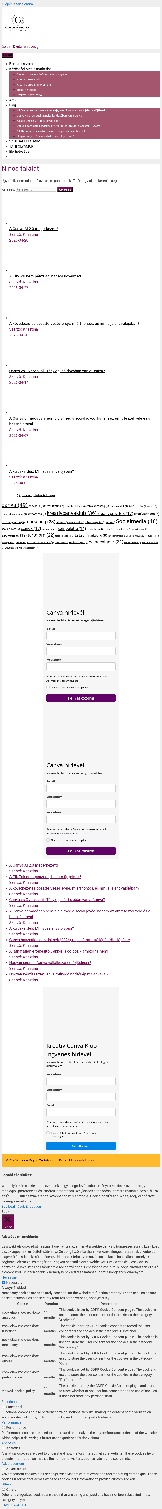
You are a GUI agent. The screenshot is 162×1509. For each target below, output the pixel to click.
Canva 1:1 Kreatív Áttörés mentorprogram (42, 74)
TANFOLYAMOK (21, 146)
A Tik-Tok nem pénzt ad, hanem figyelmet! (45, 276)
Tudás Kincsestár (27, 89)
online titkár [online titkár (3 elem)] (76, 522)
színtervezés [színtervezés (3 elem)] (126, 529)
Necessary (14, 1282)
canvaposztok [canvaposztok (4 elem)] (119, 506)
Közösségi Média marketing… (31, 69)
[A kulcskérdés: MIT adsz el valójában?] (23, 465)
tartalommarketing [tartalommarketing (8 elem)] (91, 535)
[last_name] (81, 651)
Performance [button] (11, 1422)
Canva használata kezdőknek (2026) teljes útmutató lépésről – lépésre (58, 125)
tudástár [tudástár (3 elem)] (154, 536)
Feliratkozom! (81, 698)
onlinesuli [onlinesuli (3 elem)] (62, 522)
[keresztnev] (81, 1081)
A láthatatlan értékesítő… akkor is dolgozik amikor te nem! (51, 131)
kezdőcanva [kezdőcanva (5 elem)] (37, 514)
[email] (81, 636)
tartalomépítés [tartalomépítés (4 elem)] (138, 535)
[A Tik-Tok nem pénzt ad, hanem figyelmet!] (23, 270)
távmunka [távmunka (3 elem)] (22, 542)
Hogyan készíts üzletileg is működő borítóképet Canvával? (58, 974)
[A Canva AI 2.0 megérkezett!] (23, 223)
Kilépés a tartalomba (17, 4)
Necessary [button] (10, 1277)
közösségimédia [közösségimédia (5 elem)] (13, 522)
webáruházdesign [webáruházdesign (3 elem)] (28, 548)
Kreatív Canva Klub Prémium (34, 84)
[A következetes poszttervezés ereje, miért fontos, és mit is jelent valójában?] (23, 317)
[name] (81, 666)
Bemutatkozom (21, 64)
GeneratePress (82, 1160)
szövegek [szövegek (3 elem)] (141, 529)
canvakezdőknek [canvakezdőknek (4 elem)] (75, 506)
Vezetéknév (54, 644)
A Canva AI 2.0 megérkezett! (33, 228)
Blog (12, 105)
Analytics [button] (9, 1443)
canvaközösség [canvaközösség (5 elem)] (97, 506)
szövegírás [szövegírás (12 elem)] (14, 535)
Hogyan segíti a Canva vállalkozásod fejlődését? (45, 136)
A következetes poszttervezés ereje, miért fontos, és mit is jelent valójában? (61, 110)
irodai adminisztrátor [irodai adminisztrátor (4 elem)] (14, 514)
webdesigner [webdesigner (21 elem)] (106, 541)
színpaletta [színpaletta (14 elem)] (72, 528)
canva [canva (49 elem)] (15, 505)
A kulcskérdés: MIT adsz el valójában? (39, 120)
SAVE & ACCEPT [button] (14, 1505)
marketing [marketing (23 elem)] (40, 521)
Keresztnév (53, 659)
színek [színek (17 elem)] (31, 528)
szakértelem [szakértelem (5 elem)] (11, 528)
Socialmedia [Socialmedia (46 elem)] (137, 521)
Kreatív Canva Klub (28, 79)
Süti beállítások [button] (13, 1206)
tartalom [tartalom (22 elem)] (41, 535)
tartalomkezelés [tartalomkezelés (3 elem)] (64, 536)
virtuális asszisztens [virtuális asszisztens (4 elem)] (41, 542)
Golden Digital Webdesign (21, 47)
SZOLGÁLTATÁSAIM (24, 141)
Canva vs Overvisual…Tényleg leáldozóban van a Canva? (50, 115)
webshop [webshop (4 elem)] (11, 548)
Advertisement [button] (13, 1464)
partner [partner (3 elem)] (110, 522)
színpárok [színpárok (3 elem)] (112, 529)
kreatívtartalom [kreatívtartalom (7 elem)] (146, 514)
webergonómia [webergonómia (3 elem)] (132, 542)
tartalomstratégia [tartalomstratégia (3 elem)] (118, 536)
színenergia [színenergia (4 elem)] (49, 529)
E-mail (50, 628)
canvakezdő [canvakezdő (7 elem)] (53, 506)
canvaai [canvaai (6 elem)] (35, 506)
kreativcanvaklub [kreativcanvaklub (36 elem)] (72, 513)
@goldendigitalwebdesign (36, 495)
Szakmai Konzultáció (29, 94)
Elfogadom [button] (34, 1206)
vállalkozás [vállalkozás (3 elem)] (61, 542)
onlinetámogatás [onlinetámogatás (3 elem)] (94, 522)
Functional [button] (9, 1402)
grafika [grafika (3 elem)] (152, 506)
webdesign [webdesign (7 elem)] (78, 542)
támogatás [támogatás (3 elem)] (8, 542)
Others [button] (7, 1484)
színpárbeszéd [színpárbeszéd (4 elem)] (96, 529)
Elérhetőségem (20, 151)
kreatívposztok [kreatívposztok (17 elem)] (115, 513)
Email (50, 1105)
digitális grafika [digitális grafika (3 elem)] (138, 506)
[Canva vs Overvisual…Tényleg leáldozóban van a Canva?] (23, 365)
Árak (12, 100)
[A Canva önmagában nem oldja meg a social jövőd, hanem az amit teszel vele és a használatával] (23, 412)
